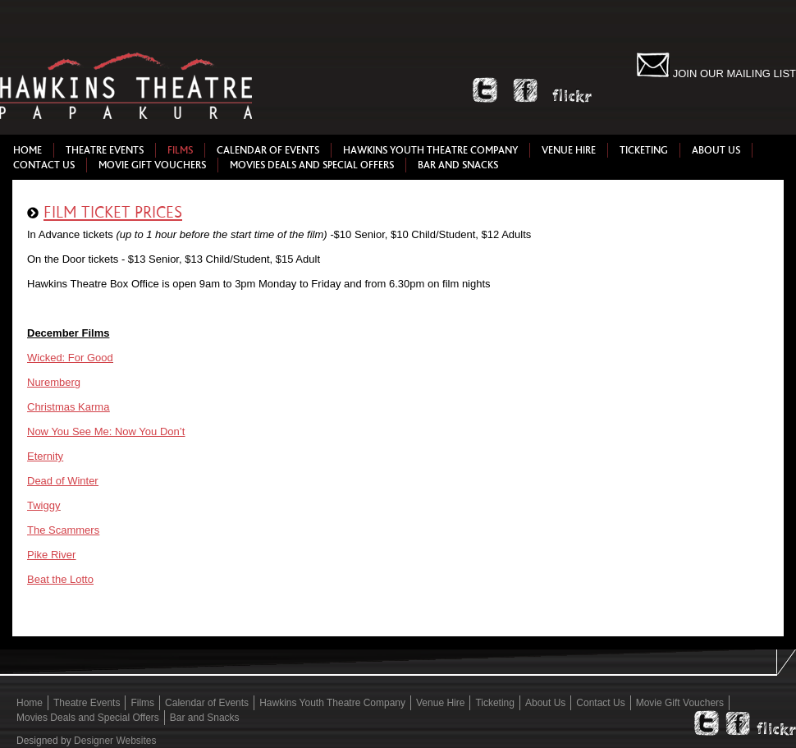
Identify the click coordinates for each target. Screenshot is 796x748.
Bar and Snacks (458, 165)
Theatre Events (105, 150)
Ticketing (644, 150)
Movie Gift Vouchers (152, 165)
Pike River (51, 554)
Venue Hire (569, 150)
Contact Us (44, 165)
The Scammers (63, 530)
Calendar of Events (268, 150)
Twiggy (43, 505)
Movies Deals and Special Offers (312, 165)
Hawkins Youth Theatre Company (430, 150)
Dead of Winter (62, 481)
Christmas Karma (68, 407)
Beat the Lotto (60, 579)
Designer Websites (115, 740)
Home (27, 150)
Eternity (45, 456)
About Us (716, 150)
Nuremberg (53, 382)
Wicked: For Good (70, 357)
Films (180, 150)
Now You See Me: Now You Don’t (106, 431)
